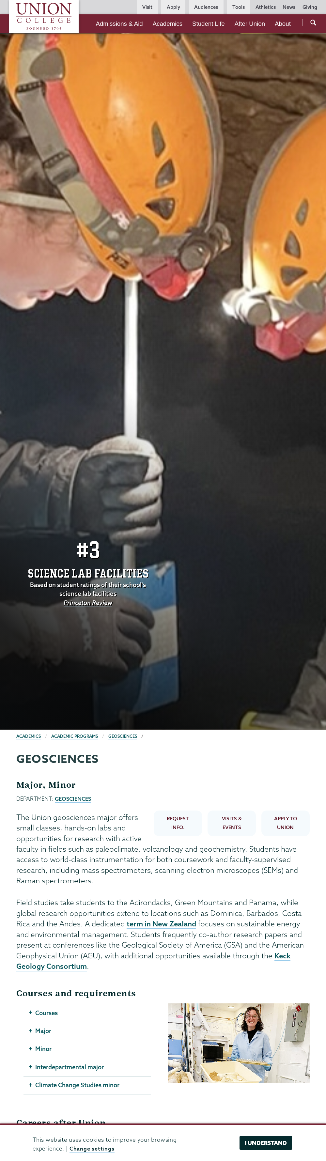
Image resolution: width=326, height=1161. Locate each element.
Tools (238, 7)
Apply (173, 7)
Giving (310, 7)
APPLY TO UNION (285, 822)
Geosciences (123, 736)
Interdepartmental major (70, 1067)
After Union (250, 23)
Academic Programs (75, 736)
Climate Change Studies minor (78, 1086)
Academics (167, 23)
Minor (43, 1049)
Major (43, 1031)
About (283, 23)
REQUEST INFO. (178, 822)
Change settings (92, 1148)
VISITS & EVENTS (232, 822)
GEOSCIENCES (73, 798)
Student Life (208, 23)
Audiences (206, 7)
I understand (266, 1142)
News (289, 7)
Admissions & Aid (119, 23)
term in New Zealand (162, 923)
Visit (147, 7)
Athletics (266, 7)
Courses (46, 1012)
